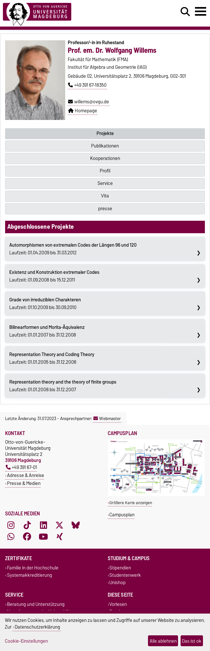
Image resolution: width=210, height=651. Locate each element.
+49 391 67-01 (21, 467)
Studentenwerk (125, 575)
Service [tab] (105, 183)
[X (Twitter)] (59, 525)
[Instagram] (11, 525)
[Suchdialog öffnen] (185, 12)
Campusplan (122, 515)
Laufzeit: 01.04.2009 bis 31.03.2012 (72, 249)
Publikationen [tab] (105, 146)
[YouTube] (43, 536)
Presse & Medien (24, 483)
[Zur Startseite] (37, 13)
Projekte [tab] (105, 133)
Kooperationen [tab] (105, 158)
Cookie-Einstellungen (26, 641)
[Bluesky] (76, 525)
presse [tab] (105, 208)
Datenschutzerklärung (37, 627)
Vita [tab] (105, 196)
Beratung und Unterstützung (36, 604)
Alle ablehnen (163, 641)
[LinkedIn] (43, 525)
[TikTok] (27, 525)
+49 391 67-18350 (87, 85)
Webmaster (107, 418)
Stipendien (120, 567)
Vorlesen (118, 604)
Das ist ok (191, 641)
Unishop (117, 582)
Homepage (82, 111)
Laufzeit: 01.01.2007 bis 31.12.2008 (47, 331)
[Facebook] (27, 536)
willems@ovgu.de (88, 102)
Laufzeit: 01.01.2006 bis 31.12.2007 (62, 385)
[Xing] (59, 536)
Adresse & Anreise (25, 475)
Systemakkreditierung (29, 575)
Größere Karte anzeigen (130, 502)
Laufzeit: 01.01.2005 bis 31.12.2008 (51, 358)
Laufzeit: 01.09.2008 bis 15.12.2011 (54, 276)
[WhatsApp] (11, 536)
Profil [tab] (105, 171)
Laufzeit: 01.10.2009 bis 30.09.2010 (45, 303)
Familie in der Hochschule (32, 567)
